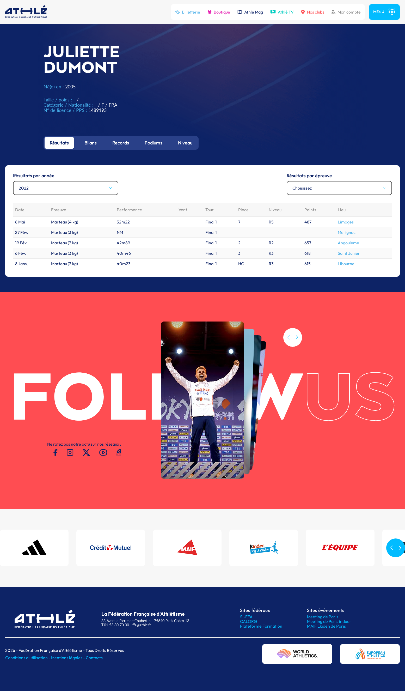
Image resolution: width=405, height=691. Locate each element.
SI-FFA (246, 616)
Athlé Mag (250, 12)
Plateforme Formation (261, 626)
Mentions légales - (68, 657)
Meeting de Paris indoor (329, 621)
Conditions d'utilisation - (28, 657)
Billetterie (187, 12)
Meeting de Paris (322, 616)
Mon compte (346, 12)
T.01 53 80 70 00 (115, 625)
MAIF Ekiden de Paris (326, 626)
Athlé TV (282, 12)
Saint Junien (349, 253)
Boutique (218, 12)
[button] (296, 337)
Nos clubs (312, 12)
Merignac (346, 232)
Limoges (346, 222)
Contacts (94, 657)
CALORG (248, 621)
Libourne (346, 263)
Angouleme (348, 242)
